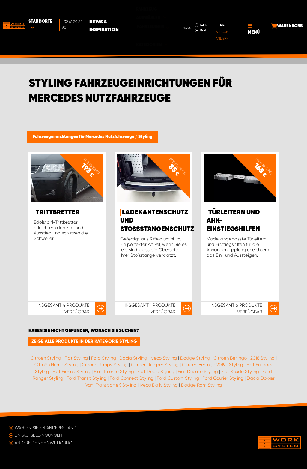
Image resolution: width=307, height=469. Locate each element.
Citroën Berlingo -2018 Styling (244, 358)
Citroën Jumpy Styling (105, 364)
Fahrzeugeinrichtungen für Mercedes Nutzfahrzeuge (84, 137)
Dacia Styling (133, 358)
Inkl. (183, 8)
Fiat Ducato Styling (198, 371)
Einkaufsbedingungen (38, 435)
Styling (145, 137)
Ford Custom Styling (178, 378)
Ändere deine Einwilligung (43, 442)
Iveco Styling (164, 358)
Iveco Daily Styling (159, 385)
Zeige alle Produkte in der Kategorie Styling (84, 341)
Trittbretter (57, 212)
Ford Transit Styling (86, 378)
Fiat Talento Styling (114, 371)
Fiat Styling (76, 358)
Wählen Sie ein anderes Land (45, 427)
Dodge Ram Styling (201, 385)
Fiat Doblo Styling (155, 371)
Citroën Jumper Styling (155, 364)
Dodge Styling (195, 358)
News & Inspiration (127, 9)
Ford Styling (103, 358)
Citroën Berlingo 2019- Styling (212, 364)
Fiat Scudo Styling (240, 371)
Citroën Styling (46, 358)
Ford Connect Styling (132, 378)
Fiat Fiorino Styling (71, 371)
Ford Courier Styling (222, 378)
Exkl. (183, 13)
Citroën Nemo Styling (56, 364)
